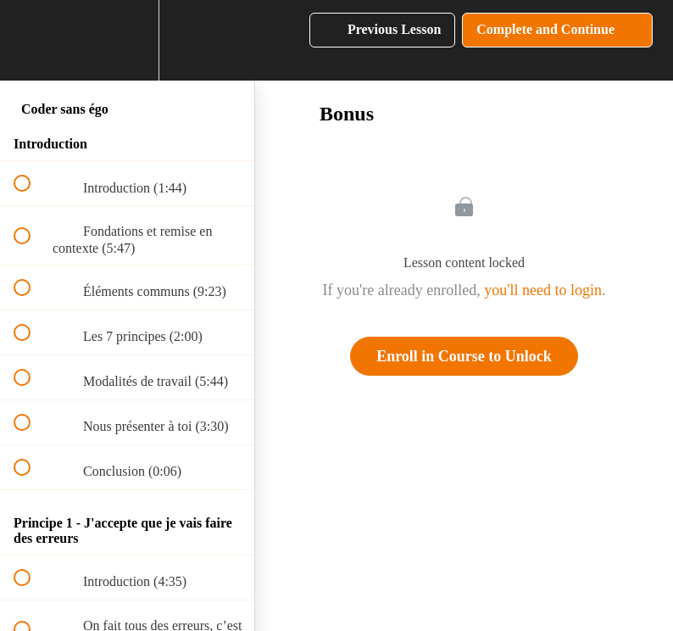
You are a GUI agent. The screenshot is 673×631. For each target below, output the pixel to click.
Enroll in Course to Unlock (464, 356)
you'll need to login (543, 290)
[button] (31, 40)
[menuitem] (127, 40)
